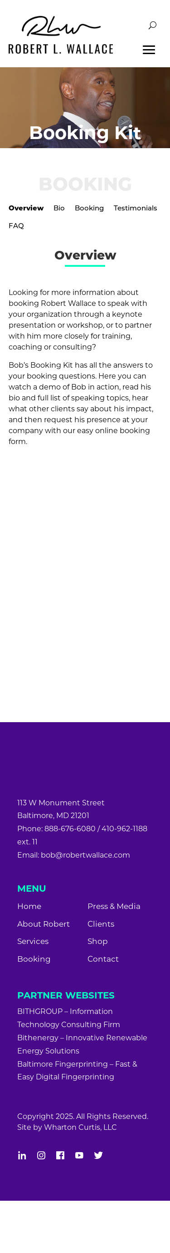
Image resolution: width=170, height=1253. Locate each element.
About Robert (43, 924)
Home (29, 906)
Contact (103, 958)
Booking (89, 208)
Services (33, 941)
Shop (97, 941)
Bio (59, 208)
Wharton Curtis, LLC (80, 1127)
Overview (26, 208)
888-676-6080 (70, 828)
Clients (100, 924)
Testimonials (135, 208)
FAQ (16, 225)
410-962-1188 (124, 828)
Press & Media (114, 906)
